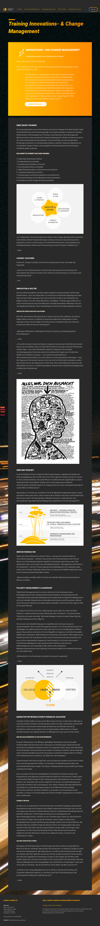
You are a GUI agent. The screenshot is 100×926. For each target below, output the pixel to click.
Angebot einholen (35, 98)
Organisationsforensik (75, 3)
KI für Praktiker (62, 3)
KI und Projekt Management (32, 3)
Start (4, 3)
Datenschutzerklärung (55, 899)
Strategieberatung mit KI (48, 3)
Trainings (19, 3)
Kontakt (93, 3)
